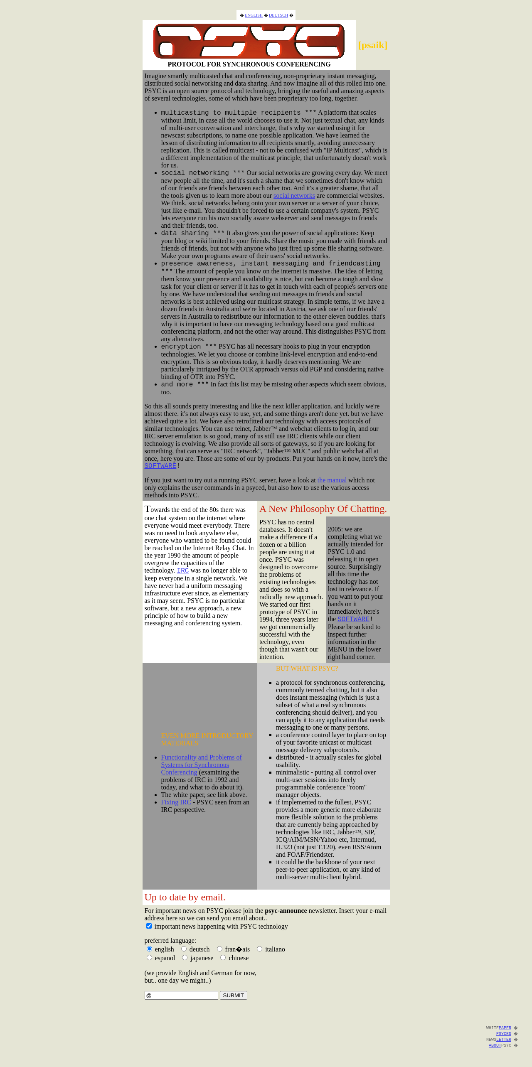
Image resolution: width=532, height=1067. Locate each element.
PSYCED (502, 1038)
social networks (294, 192)
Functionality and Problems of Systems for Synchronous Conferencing (201, 770)
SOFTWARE (161, 470)
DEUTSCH (278, 9)
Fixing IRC (176, 807)
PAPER (504, 1032)
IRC (183, 576)
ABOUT (494, 1050)
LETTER (502, 1044)
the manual (332, 485)
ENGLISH (254, 9)
